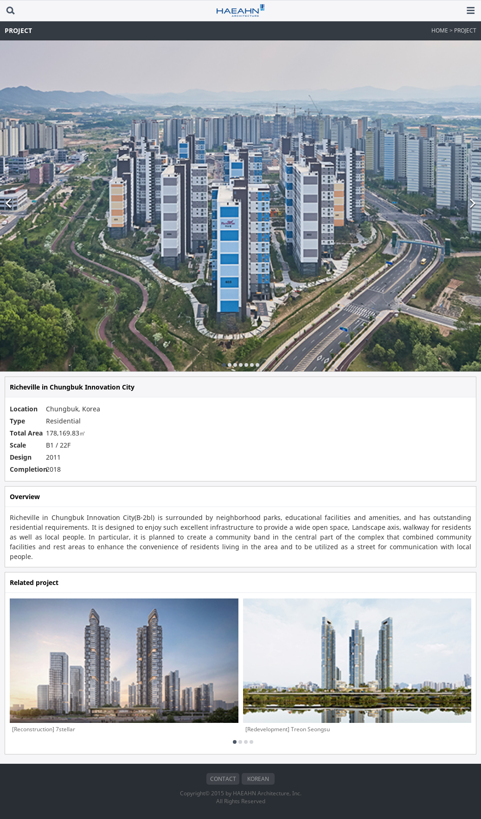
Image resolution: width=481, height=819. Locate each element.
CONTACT (223, 779)
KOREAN (258, 779)
